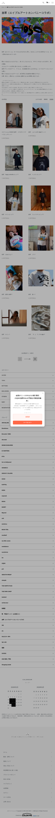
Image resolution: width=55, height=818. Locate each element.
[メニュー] (52, 2)
